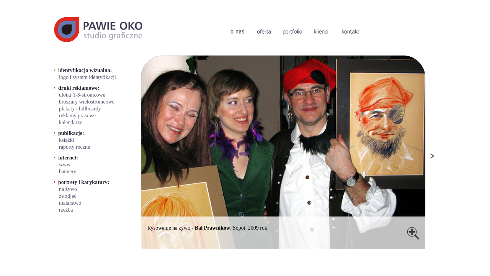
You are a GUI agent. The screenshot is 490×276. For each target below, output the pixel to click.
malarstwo (70, 203)
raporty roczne (74, 147)
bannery (67, 171)
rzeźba (66, 210)
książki (66, 140)
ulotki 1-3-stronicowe (82, 95)
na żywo (68, 189)
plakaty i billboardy (80, 109)
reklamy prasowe (77, 115)
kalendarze (70, 122)
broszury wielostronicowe (86, 102)
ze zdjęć (67, 196)
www (64, 165)
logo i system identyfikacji (87, 77)
